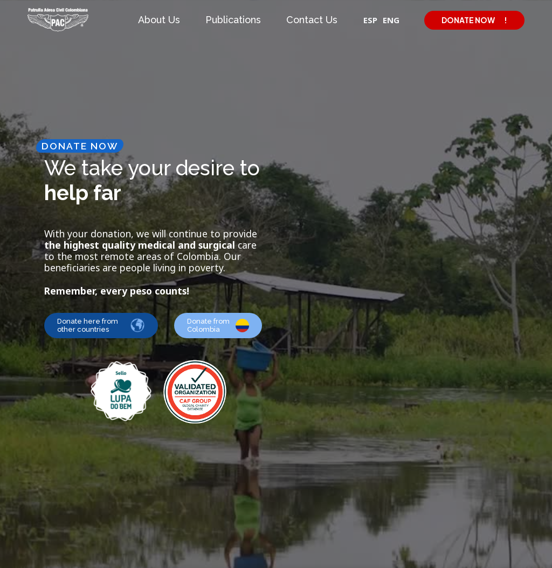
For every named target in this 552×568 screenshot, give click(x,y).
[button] (161, 20)
